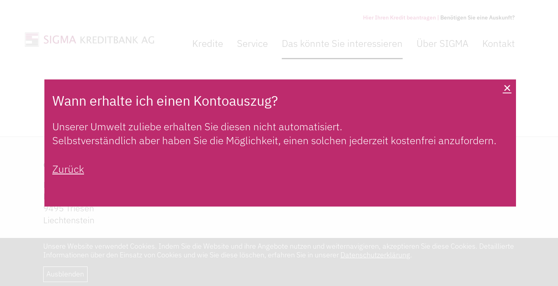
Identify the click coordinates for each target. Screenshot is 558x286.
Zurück (68, 169)
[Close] (507, 88)
